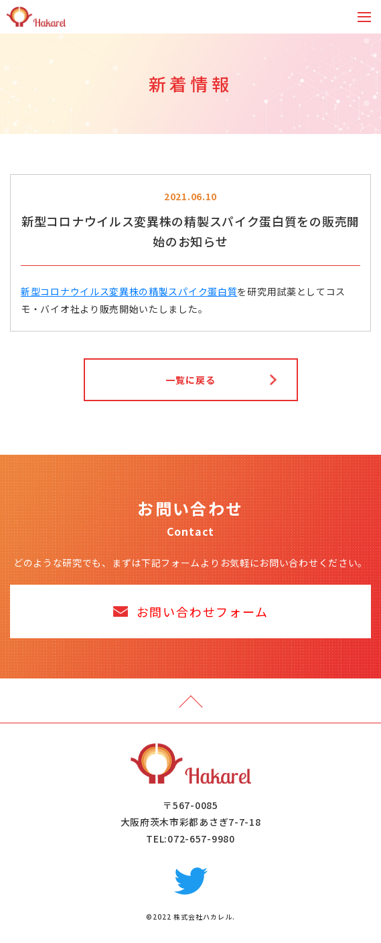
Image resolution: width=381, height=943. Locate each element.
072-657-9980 (200, 838)
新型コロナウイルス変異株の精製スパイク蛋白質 (129, 291)
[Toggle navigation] (364, 17)
